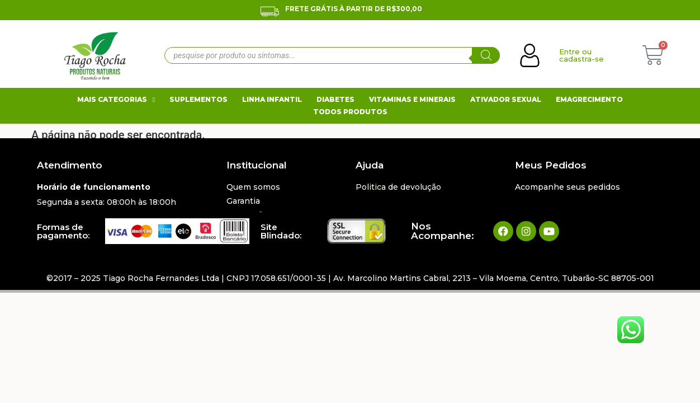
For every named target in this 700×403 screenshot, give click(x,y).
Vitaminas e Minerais (412, 99)
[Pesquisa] (486, 55)
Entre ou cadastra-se (581, 55)
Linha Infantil (272, 99)
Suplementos (198, 99)
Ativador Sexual (505, 99)
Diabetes (335, 99)
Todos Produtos (350, 111)
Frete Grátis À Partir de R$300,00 (353, 8)
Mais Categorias (116, 99)
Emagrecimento (589, 99)
